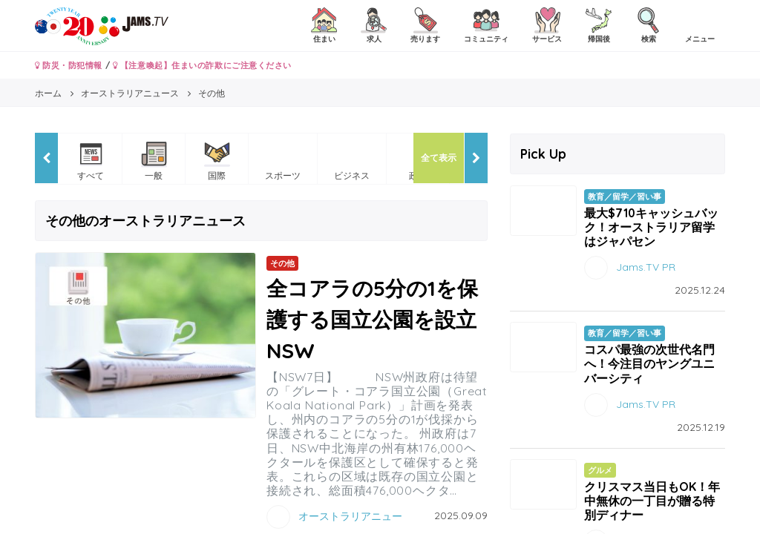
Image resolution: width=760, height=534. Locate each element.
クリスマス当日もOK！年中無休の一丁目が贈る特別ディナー (652, 500)
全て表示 (438, 157)
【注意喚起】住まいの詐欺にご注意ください (202, 65)
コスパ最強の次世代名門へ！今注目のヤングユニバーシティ (649, 363)
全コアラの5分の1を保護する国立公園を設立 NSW (381, 319)
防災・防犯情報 (68, 65)
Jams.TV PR (645, 267)
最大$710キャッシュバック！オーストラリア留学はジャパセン (651, 226)
